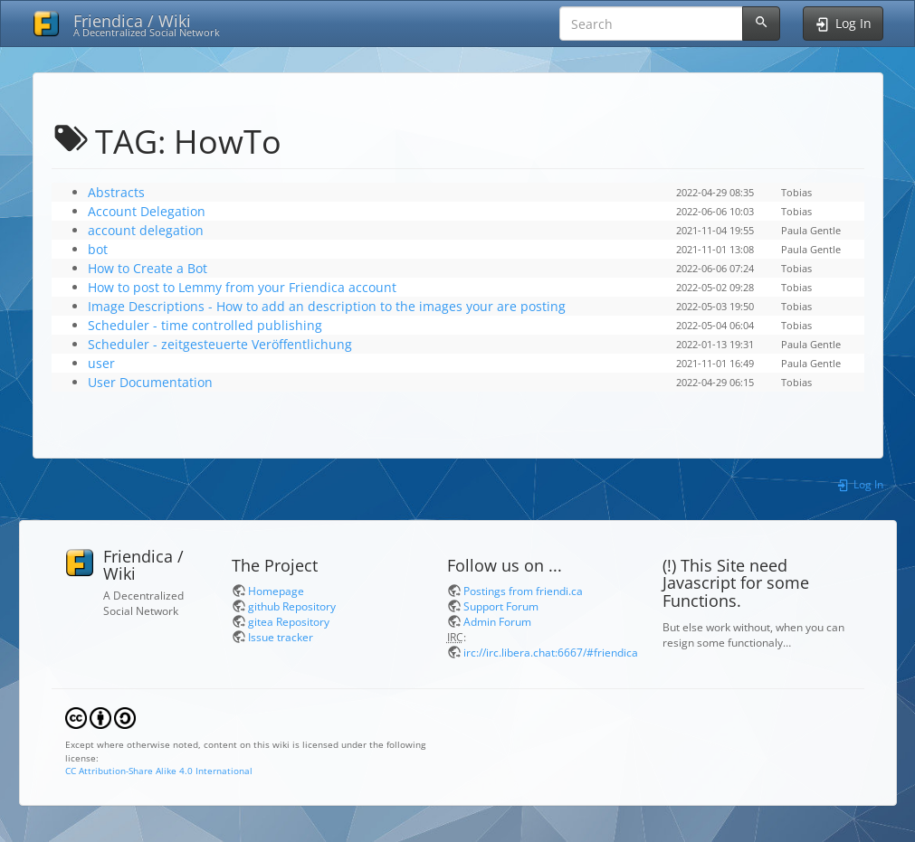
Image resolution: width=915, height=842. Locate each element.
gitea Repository (288, 621)
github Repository (292, 606)
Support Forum (501, 606)
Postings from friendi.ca (523, 590)
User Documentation (150, 382)
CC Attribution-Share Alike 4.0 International (159, 770)
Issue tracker (280, 636)
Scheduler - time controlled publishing (205, 325)
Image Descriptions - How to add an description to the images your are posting (327, 306)
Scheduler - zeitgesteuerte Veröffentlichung (220, 344)
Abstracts (116, 192)
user (101, 363)
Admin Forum (497, 621)
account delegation (146, 230)
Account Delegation (146, 211)
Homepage (276, 590)
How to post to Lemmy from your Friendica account (242, 287)
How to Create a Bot (147, 268)
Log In (859, 484)
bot (98, 249)
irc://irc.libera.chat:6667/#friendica (550, 652)
